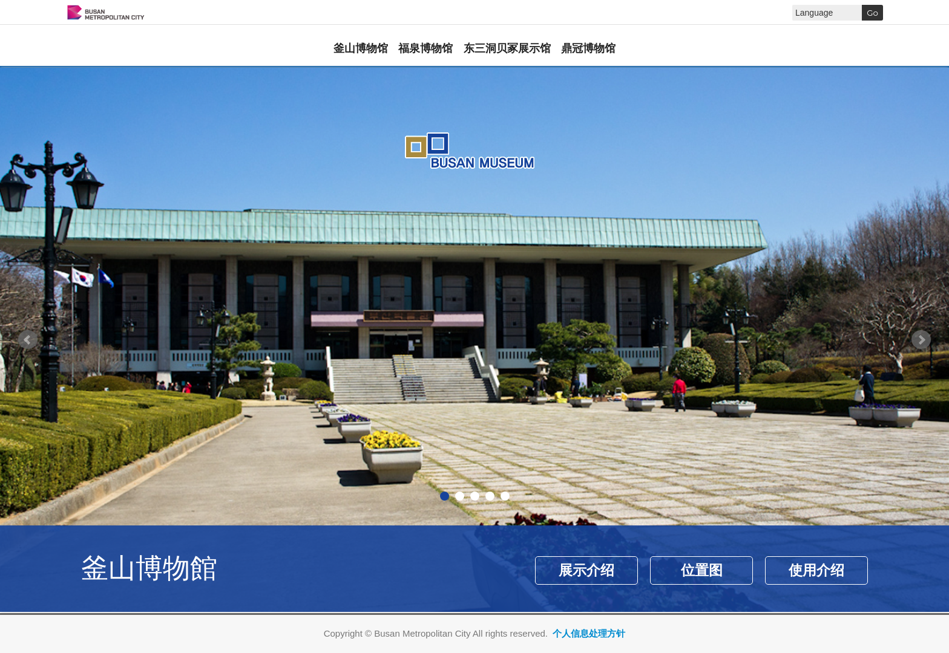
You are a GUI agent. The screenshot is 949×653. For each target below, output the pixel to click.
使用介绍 (816, 570)
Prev (28, 339)
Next (921, 339)
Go (872, 13)
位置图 (702, 570)
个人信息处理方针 (589, 633)
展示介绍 (586, 570)
